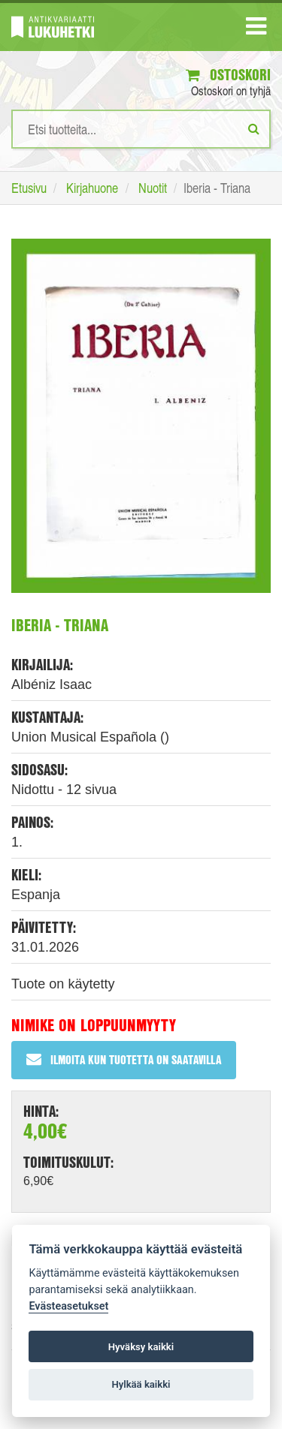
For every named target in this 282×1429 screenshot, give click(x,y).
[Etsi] (253, 128)
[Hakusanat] (141, 129)
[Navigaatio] (256, 29)
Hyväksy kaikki (141, 1346)
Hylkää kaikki (140, 1384)
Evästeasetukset (68, 1306)
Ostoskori (228, 75)
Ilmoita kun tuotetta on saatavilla (123, 1059)
